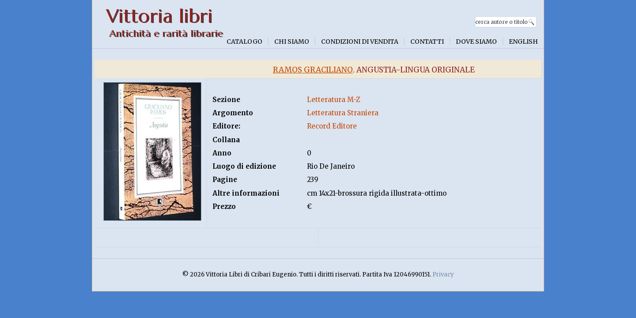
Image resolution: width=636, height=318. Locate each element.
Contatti (427, 41)
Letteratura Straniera (343, 113)
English (523, 41)
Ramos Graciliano (313, 70)
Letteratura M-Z (333, 99)
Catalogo (244, 41)
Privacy (443, 274)
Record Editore (332, 126)
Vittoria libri (159, 16)
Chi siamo (291, 41)
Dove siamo (476, 41)
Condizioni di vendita (359, 41)
